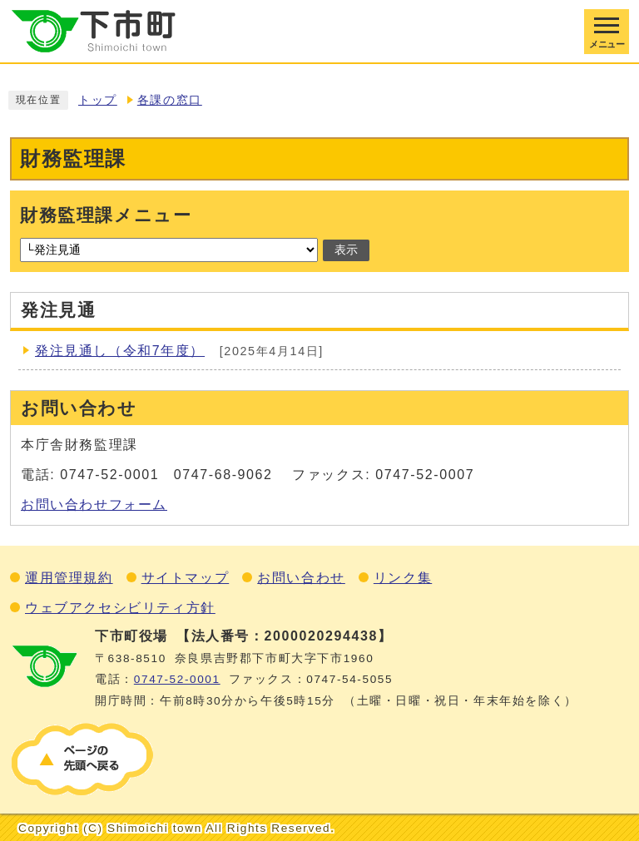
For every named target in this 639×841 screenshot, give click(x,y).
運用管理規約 (69, 578)
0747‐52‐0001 (177, 679)
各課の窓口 (169, 100)
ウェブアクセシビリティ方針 (120, 608)
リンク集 (403, 578)
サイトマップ (185, 578)
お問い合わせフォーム (94, 504)
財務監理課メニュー (105, 215)
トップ (97, 100)
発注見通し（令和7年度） (120, 351)
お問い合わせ (301, 578)
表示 (346, 250)
